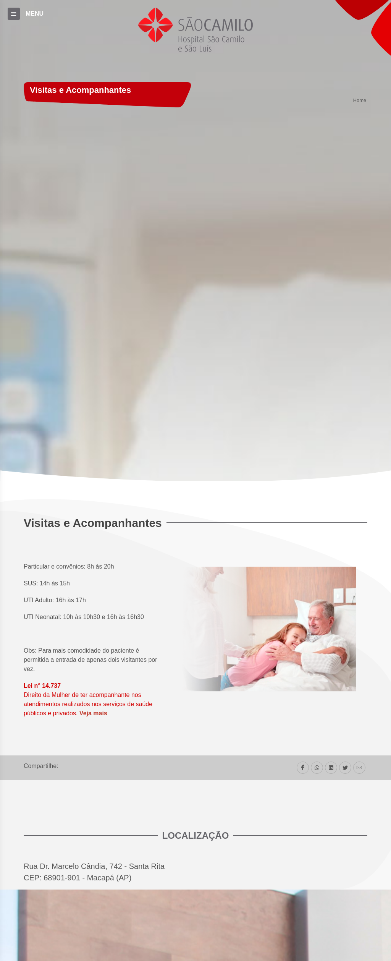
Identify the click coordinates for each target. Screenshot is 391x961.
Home (359, 101)
